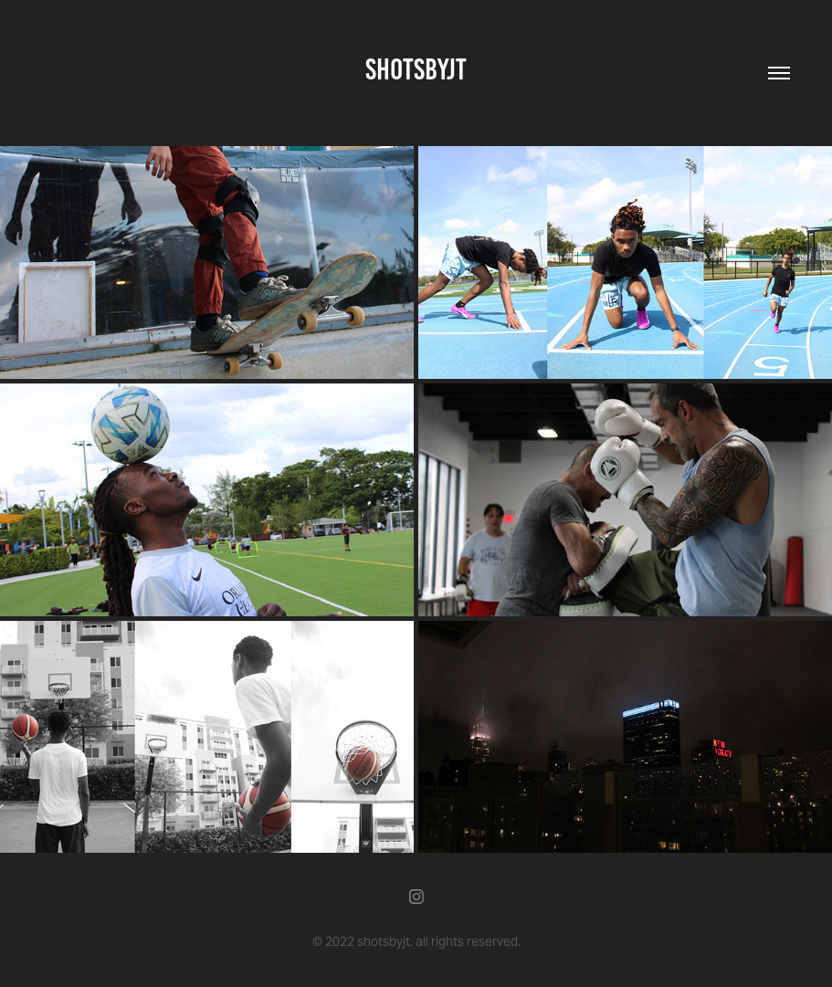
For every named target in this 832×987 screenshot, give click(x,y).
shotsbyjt (416, 69)
